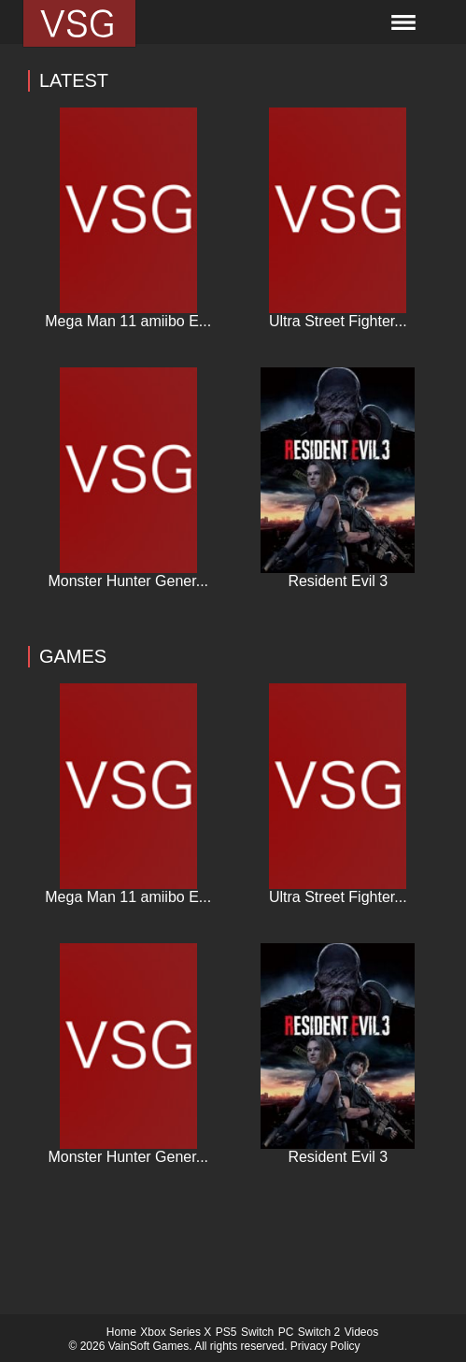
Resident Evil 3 (338, 581)
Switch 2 (319, 1332)
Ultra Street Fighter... (338, 321)
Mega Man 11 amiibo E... (128, 321)
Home (121, 1332)
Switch (257, 1332)
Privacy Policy (325, 1346)
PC (286, 1332)
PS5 (226, 1332)
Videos (361, 1332)
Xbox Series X (175, 1332)
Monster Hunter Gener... (128, 581)
